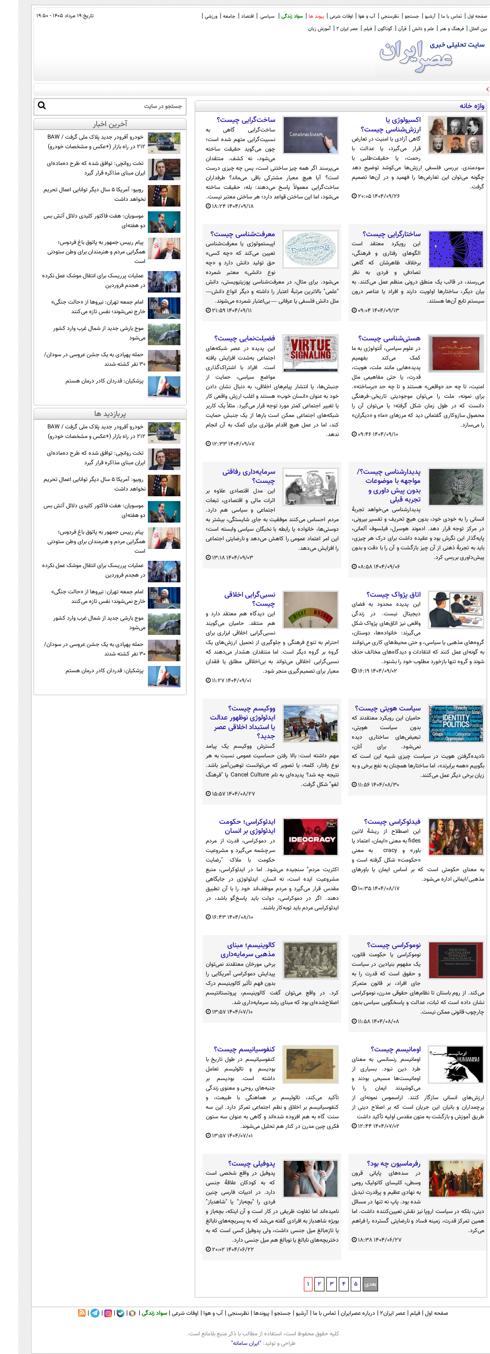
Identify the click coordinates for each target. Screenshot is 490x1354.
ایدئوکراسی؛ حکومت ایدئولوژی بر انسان (229, 827)
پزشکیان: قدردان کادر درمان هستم (86, 381)
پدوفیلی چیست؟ (233, 1164)
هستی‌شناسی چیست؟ (371, 339)
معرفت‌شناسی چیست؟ (224, 235)
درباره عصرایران (340, 1313)
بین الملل (460, 29)
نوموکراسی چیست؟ (375, 945)
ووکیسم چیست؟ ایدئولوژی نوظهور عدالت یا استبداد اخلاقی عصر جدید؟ (224, 723)
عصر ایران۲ (374, 1313)
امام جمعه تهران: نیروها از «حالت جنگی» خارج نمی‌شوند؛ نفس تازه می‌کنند (80, 307)
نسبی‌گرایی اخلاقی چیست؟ (231, 599)
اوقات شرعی (323, 16)
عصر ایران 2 (329, 29)
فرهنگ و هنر (433, 29)
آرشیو (412, 16)
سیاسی (249, 16)
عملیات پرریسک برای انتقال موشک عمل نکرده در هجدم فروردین (75, 281)
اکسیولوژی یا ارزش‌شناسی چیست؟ (372, 125)
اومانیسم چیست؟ (377, 1050)
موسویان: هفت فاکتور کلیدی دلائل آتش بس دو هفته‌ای (76, 221)
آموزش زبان (301, 29)
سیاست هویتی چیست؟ (369, 709)
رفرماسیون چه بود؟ (375, 1164)
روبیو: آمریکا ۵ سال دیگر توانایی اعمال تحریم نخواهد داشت (76, 195)
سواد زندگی (274, 16)
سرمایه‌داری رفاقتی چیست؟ (230, 477)
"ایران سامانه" (228, 1343)
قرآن (384, 29)
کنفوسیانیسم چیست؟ (226, 1050)
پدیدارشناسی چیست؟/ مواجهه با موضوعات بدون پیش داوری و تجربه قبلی (370, 486)
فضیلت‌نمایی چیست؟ (226, 339)
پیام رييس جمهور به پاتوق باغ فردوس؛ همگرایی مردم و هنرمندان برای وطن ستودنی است (78, 252)
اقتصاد (229, 16)
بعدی (352, 1284)
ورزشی (193, 16)
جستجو (394, 16)
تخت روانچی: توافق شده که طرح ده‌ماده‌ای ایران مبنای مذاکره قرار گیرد (78, 168)
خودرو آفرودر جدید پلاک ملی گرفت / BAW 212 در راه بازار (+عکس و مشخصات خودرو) (78, 142)
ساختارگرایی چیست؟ (373, 235)
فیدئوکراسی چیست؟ (374, 822)
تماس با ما (433, 16)
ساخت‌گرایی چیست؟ (228, 120)
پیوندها (243, 1313)
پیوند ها (298, 16)
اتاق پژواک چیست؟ (375, 595)
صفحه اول (459, 16)
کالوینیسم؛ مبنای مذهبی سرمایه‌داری (229, 950)
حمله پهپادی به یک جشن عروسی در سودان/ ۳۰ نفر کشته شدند (76, 359)
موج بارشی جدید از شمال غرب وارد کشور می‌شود (81, 333)
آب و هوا (348, 16)
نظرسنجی (372, 16)
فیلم (349, 29)
